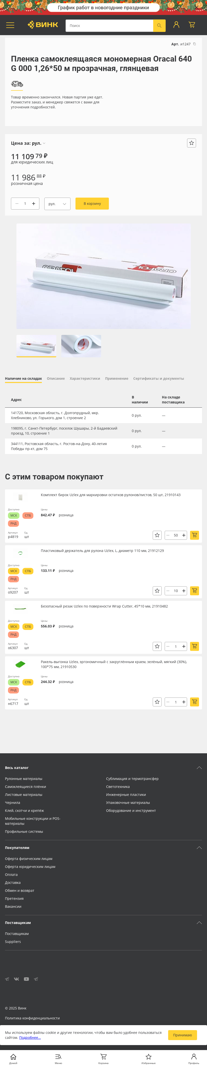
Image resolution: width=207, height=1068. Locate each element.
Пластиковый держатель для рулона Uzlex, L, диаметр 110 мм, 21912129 (102, 550)
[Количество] (25, 204)
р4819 (13, 536)
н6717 (13, 703)
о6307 (13, 647)
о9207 (13, 592)
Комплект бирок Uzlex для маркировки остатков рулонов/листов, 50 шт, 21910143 (111, 494)
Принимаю (182, 1035)
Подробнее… (30, 1037)
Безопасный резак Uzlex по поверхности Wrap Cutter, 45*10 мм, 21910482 (104, 606)
